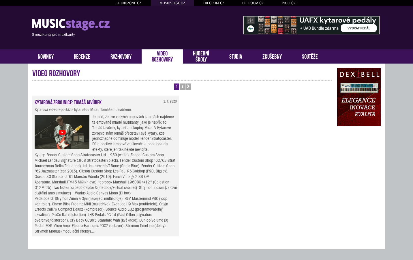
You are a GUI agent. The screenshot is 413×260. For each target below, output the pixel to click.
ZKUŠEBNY (272, 56)
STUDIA (235, 56)
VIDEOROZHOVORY (162, 56)
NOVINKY (46, 56)
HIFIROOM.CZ (253, 3)
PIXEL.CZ (289, 3)
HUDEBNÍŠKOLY (201, 56)
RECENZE (82, 56)
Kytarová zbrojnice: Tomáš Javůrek (68, 102)
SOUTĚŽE (310, 56)
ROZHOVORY (121, 56)
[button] (188, 86)
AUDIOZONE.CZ (129, 3)
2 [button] (182, 86)
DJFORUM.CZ (213, 3)
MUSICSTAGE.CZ (172, 3)
